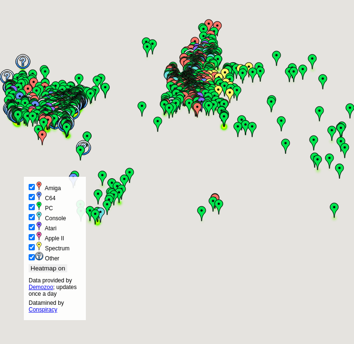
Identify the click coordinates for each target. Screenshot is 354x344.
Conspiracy (43, 309)
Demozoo (41, 287)
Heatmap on (48, 268)
